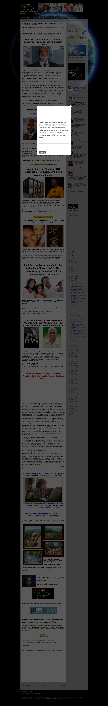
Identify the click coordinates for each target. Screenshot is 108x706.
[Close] (70, 106)
